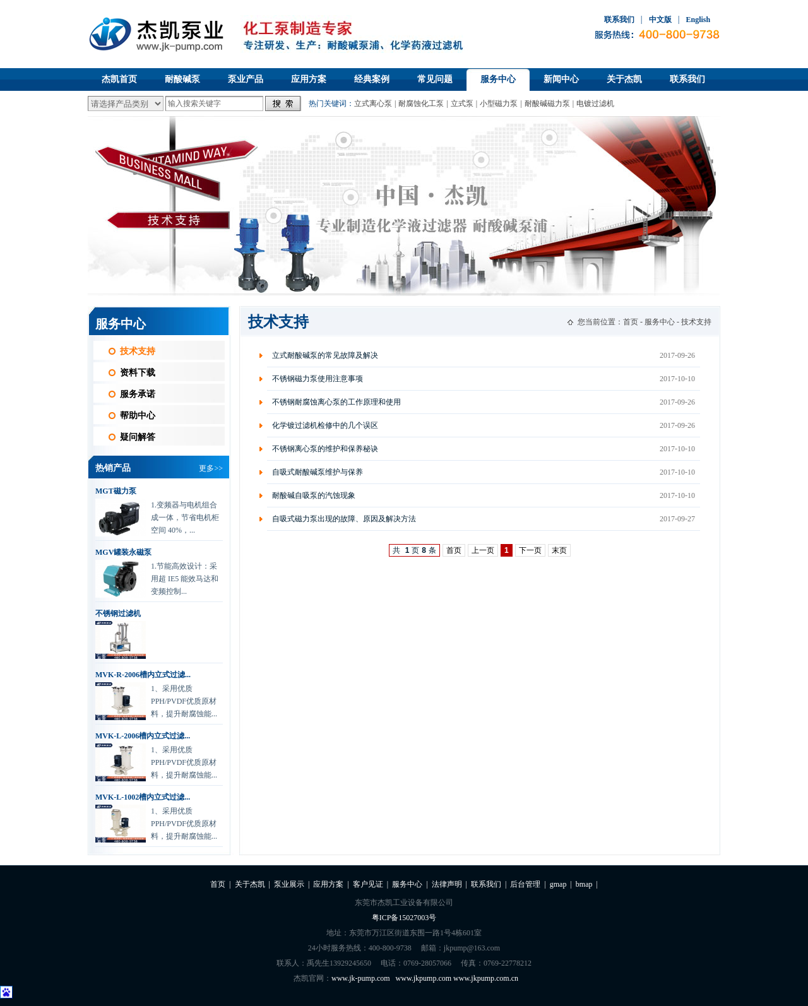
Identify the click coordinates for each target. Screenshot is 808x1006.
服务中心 (498, 79)
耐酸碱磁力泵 (547, 103)
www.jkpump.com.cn (485, 978)
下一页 (530, 550)
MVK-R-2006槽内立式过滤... (143, 674)
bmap (584, 884)
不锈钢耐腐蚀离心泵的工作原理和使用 (336, 402)
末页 (559, 550)
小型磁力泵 (499, 103)
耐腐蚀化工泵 (421, 103)
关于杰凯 (624, 79)
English (698, 19)
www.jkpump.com (424, 978)
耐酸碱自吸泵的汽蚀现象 (313, 495)
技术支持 (137, 351)
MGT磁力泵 (115, 491)
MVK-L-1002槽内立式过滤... (142, 797)
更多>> (211, 468)
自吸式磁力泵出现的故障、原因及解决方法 (344, 518)
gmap (558, 884)
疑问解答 (137, 437)
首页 (630, 321)
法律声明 (447, 884)
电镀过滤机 (595, 103)
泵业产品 (245, 79)
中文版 (660, 19)
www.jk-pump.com (360, 978)
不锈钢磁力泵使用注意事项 (317, 378)
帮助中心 (137, 415)
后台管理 (525, 884)
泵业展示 (289, 884)
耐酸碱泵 (182, 79)
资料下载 (137, 372)
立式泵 (462, 103)
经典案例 (371, 79)
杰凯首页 (119, 79)
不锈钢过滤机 (118, 613)
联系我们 (619, 19)
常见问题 (435, 79)
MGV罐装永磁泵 (123, 552)
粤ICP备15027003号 (404, 917)
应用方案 (308, 79)
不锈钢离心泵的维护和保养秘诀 (325, 448)
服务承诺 (137, 394)
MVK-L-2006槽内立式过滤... (142, 735)
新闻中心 (561, 79)
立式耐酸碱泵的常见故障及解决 (325, 355)
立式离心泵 (373, 103)
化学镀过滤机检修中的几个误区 (325, 425)
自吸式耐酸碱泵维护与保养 (317, 472)
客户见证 (368, 884)
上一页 (483, 550)
